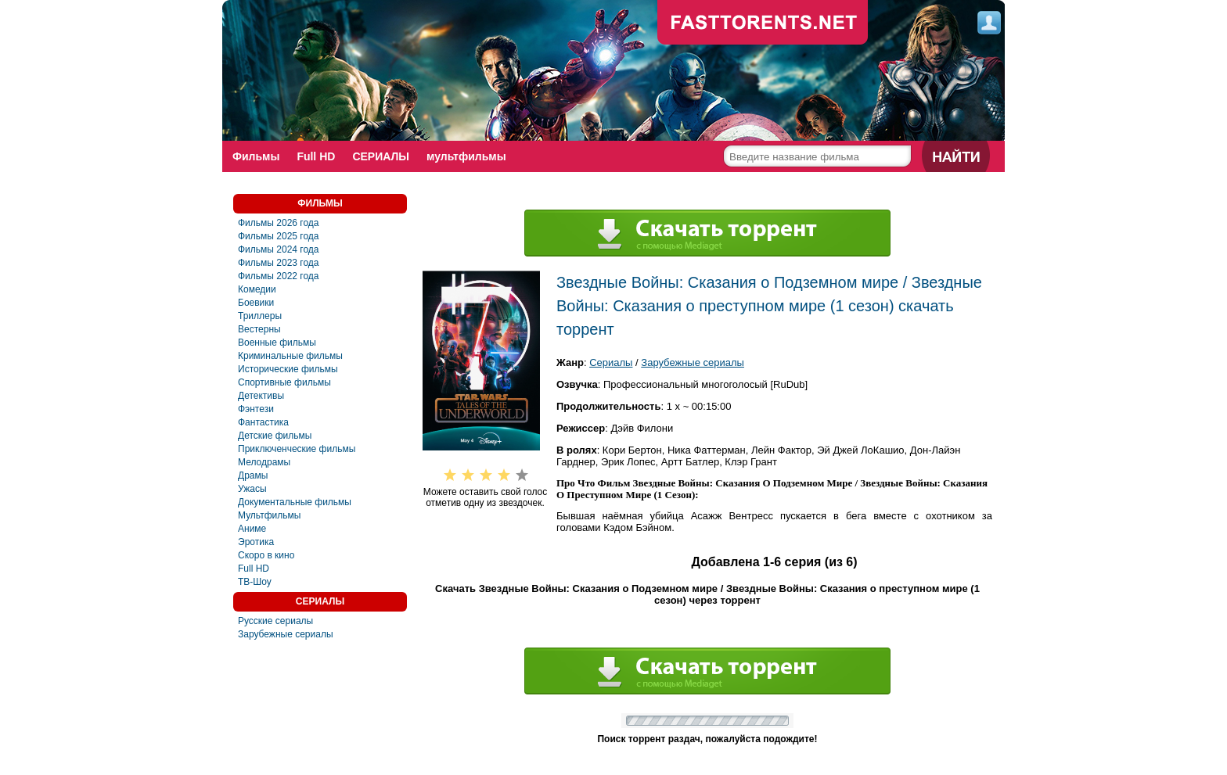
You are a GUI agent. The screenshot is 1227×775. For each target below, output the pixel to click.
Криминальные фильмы (290, 355)
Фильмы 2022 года (278, 276)
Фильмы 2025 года (278, 236)
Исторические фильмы (288, 369)
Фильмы (255, 156)
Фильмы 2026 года (278, 222)
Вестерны (259, 329)
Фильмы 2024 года (278, 249)
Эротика (256, 541)
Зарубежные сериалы (285, 634)
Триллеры (260, 315)
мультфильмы (466, 156)
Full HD (316, 156)
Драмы (253, 475)
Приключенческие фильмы (296, 448)
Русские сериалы (275, 620)
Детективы (261, 395)
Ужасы (252, 488)
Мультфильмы (269, 515)
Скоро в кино (266, 555)
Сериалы (610, 362)
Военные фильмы (277, 342)
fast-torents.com (763, 23)
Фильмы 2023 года (278, 262)
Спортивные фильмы (284, 382)
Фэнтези (256, 409)
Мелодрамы (264, 462)
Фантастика (263, 422)
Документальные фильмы (294, 502)
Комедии (257, 289)
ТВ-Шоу (255, 581)
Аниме (252, 528)
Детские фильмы (274, 435)
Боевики (256, 302)
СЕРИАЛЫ (380, 156)
